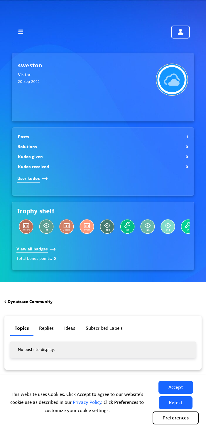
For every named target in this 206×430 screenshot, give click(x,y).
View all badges (36, 249)
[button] (175, 387)
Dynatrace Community (30, 301)
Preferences (176, 418)
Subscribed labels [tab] (104, 328)
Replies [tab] (46, 328)
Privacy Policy (87, 402)
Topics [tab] (22, 328)
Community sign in (180, 32)
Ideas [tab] (69, 328)
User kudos (32, 178)
